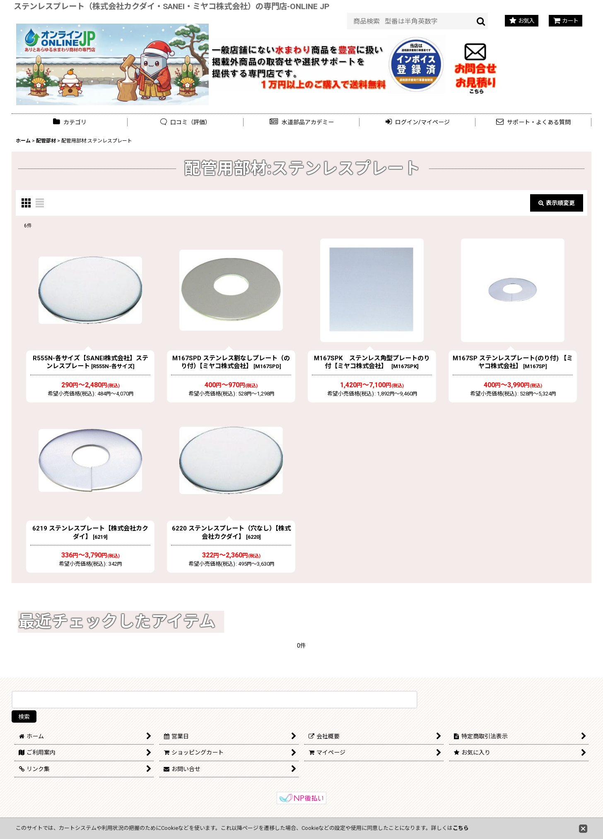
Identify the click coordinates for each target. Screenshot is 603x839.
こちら (461, 828)
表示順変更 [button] (556, 203)
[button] (301, 122)
